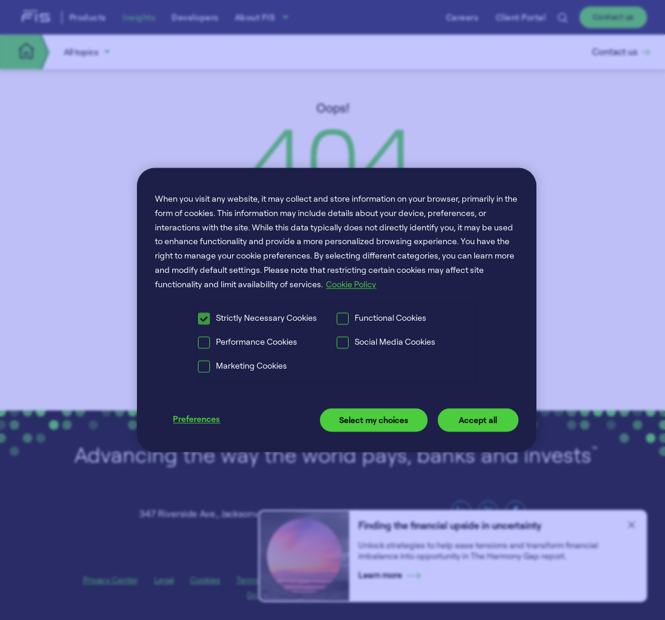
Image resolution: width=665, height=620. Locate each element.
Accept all (478, 420)
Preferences (196, 419)
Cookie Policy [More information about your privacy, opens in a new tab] (351, 284)
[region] (336, 310)
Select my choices (373, 420)
